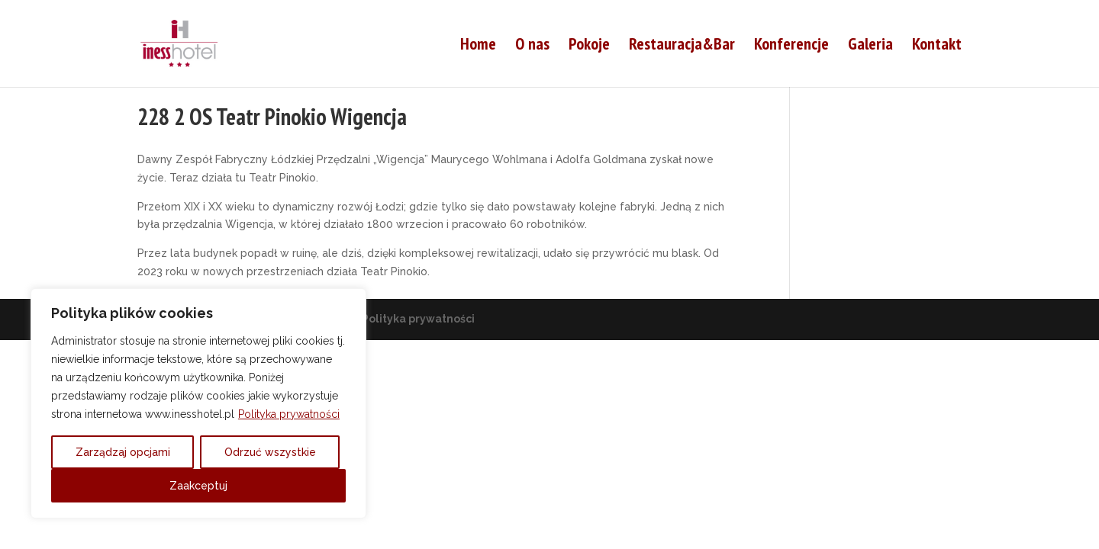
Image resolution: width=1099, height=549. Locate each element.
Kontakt (937, 46)
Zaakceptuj (198, 486)
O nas (532, 46)
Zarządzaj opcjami (123, 452)
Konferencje (791, 46)
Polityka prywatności (289, 414)
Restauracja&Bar (682, 46)
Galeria (870, 46)
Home (478, 46)
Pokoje (589, 46)
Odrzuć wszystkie (270, 452)
